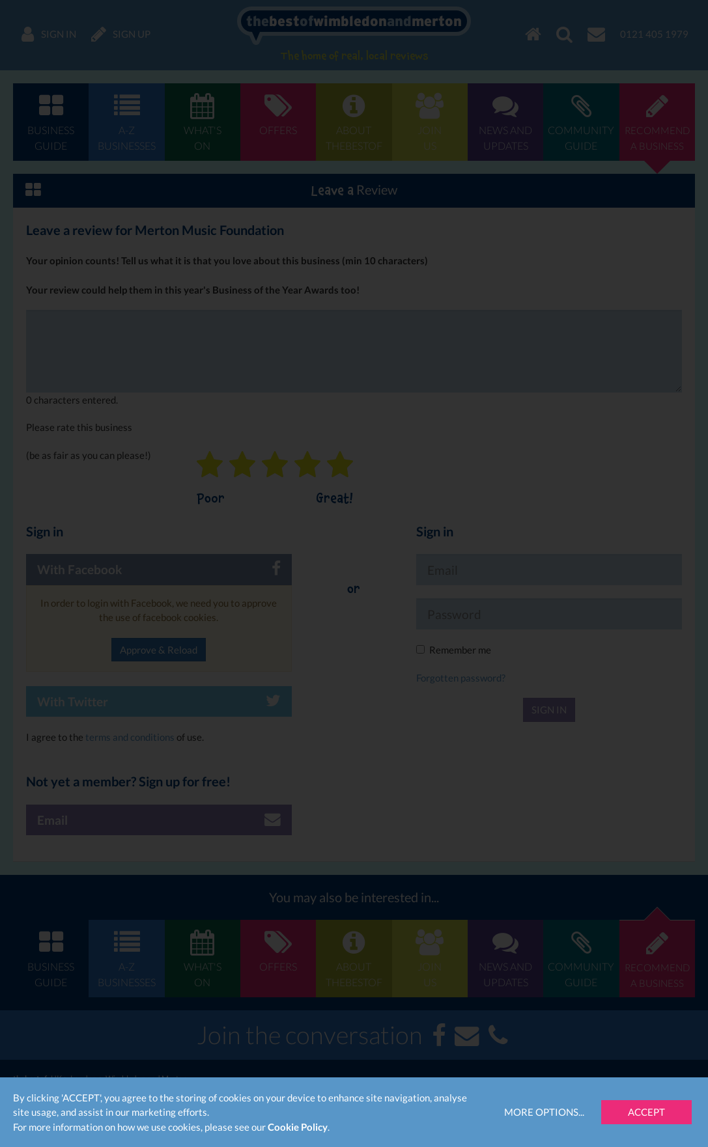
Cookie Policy (298, 1127)
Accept (646, 1112)
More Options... (544, 1112)
